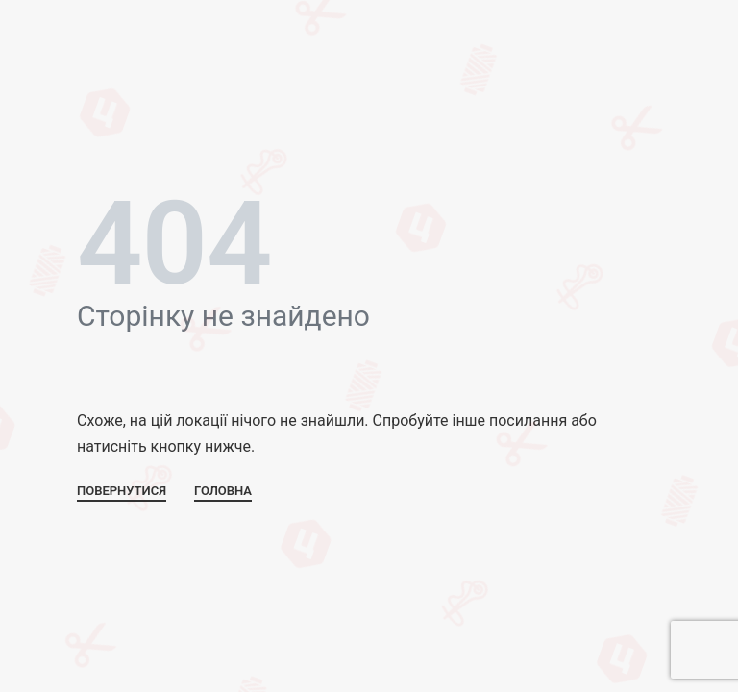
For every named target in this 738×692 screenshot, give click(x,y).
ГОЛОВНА (223, 491)
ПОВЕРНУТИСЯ (121, 491)
